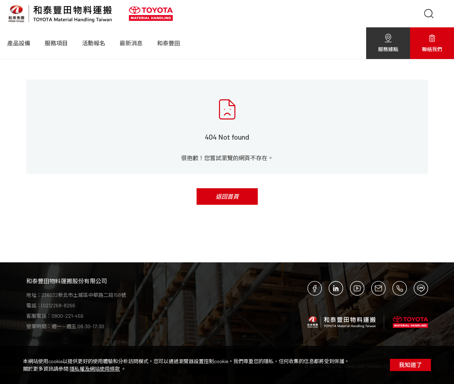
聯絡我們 (432, 43)
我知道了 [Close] (410, 364)
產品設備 (18, 43)
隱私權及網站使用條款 (94, 369)
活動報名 (93, 43)
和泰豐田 (168, 43)
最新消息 (131, 43)
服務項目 (56, 43)
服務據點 (388, 43)
